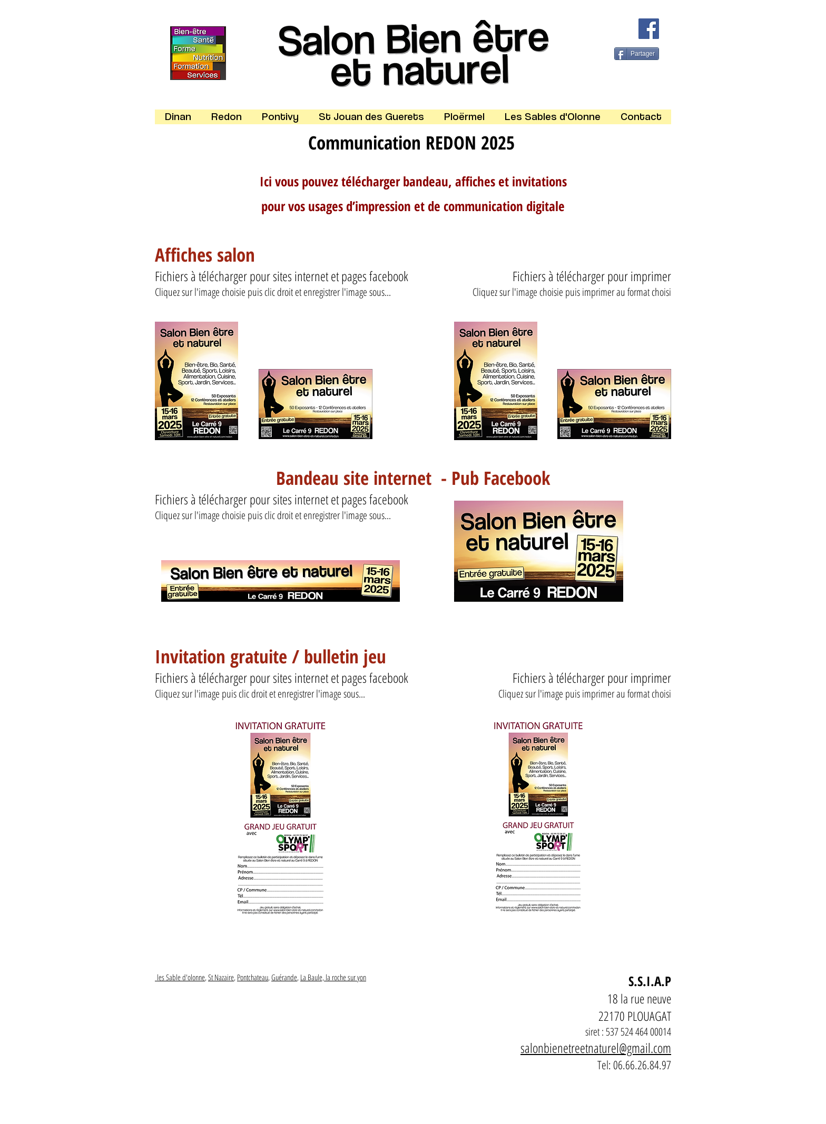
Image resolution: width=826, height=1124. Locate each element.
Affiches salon (205, 254)
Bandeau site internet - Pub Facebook (413, 477)
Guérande (284, 977)
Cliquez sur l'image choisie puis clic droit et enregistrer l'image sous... (273, 292)
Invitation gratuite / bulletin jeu (273, 656)
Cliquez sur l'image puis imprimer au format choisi (584, 694)
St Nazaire (221, 977)
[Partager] (636, 53)
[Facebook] (648, 28)
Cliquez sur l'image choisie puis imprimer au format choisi (572, 292)
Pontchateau (252, 977)
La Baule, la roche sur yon (333, 977)
